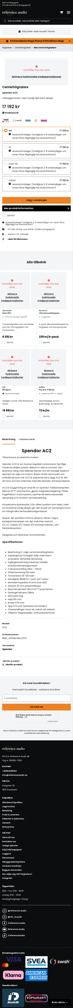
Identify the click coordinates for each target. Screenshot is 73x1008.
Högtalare (7, 47)
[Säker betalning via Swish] (60, 961)
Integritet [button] (7, 878)
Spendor (7, 649)
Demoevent (8, 857)
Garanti (6, 822)
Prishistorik (10, 113)
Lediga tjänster (10, 845)
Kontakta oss (9, 841)
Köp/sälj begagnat (12, 849)
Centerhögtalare (23, 47)
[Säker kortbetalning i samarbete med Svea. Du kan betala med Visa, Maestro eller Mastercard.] (13, 961)
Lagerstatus (8, 806)
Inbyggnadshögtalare (13, 861)
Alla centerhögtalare (45, 47)
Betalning (7, 810)
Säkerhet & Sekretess (13, 818)
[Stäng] (69, 41)
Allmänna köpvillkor (12, 802)
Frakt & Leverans (10, 814)
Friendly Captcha (53, 721)
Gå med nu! (36, 707)
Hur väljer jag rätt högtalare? (17, 874)
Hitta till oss (8, 837)
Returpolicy (8, 826)
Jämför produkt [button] (12, 664)
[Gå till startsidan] (14, 12)
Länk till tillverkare (18, 239)
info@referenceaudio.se (14, 775)
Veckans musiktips (11, 866)
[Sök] (36, 21)
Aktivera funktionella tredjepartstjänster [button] (36, 76)
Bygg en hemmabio (12, 870)
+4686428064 (9, 771)
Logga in (6, 853)
